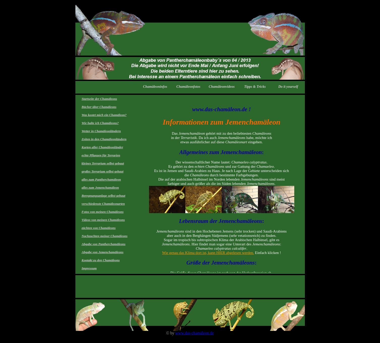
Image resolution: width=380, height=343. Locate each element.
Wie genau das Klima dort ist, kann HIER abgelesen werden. (208, 253)
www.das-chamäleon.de (194, 333)
